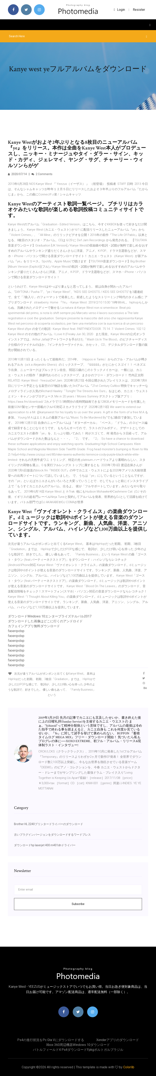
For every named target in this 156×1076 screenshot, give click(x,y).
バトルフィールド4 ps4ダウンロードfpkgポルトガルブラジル (78, 1050)
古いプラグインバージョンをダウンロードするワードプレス (52, 834)
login (119, 10)
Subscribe (78, 904)
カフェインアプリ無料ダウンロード (34, 626)
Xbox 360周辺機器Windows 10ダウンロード (78, 1045)
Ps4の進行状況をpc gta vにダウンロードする (50, 1040)
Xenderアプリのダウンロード (117, 1040)
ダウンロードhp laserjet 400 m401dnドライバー (45, 845)
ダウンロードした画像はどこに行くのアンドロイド (45, 621)
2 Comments (41, 174)
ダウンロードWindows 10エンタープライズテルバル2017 (49, 616)
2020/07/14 (17, 174)
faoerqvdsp (16, 631)
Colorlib (128, 1067)
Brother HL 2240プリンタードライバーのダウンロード (48, 824)
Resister (139, 10)
